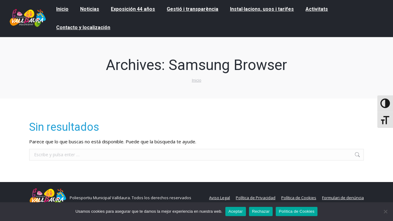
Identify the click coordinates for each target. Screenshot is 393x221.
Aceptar (235, 211)
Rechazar (261, 211)
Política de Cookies (296, 211)
